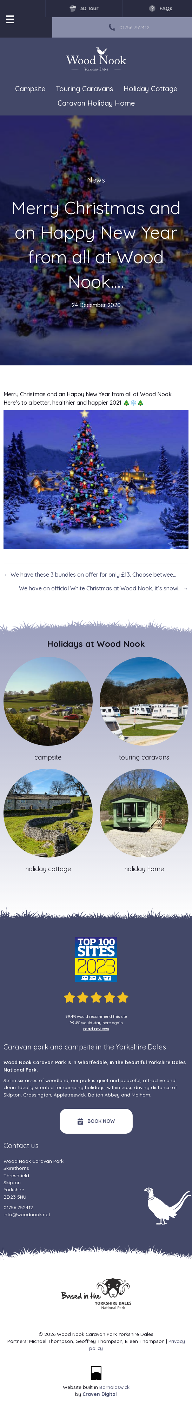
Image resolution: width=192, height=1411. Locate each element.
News (96, 179)
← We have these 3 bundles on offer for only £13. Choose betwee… (90, 574)
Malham (141, 1095)
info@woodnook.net (27, 1214)
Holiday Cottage (150, 88)
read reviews (96, 1028)
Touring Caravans (84, 88)
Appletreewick (70, 1095)
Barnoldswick (114, 1387)
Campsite (30, 88)
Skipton (12, 1095)
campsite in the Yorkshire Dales (115, 1046)
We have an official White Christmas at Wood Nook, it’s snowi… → (103, 588)
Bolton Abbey (104, 1095)
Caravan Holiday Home (96, 103)
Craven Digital (99, 1394)
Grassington (37, 1095)
